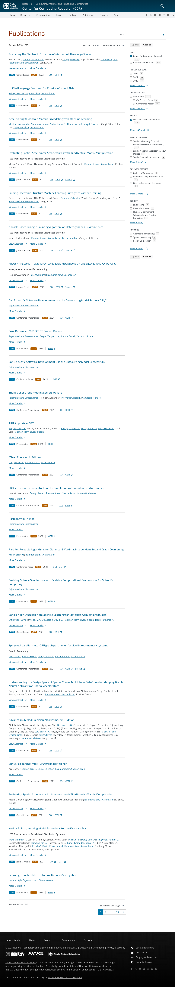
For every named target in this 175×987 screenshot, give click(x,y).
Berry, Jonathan (70, 238)
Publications (88, 15)
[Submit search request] (163, 34)
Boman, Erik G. (67, 336)
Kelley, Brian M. (16, 93)
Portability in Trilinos (21, 518)
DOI (50, 74)
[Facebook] (146, 15)
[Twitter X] (151, 15)
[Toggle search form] (162, 6)
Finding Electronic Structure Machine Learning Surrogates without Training (55, 192)
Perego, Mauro (37, 274)
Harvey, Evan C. (39, 842)
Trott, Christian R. (18, 839)
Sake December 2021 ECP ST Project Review (35, 331)
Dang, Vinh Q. (88, 839)
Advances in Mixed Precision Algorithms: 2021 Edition (41, 719)
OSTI (58, 74)
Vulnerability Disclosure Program (65, 977)
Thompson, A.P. (109, 59)
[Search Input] (142, 34)
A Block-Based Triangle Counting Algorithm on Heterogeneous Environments (56, 226)
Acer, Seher (15, 656)
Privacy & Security (116, 947)
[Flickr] (160, 15)
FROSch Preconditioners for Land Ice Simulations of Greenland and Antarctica (56, 488)
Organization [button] (43, 15)
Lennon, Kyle (15, 880)
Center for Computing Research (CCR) (52, 8)
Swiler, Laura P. (58, 124)
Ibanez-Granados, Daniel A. (80, 842)
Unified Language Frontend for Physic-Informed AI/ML (42, 88)
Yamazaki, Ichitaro (86, 336)
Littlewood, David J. (18, 619)
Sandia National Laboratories (20, 962)
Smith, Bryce (45, 734)
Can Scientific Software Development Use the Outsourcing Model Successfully (57, 361)
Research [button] (25, 15)
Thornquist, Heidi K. (71, 397)
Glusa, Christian (46, 656)
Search (117, 15)
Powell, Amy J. (56, 846)
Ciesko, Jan (74, 839)
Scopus (70, 179)
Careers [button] (104, 15)
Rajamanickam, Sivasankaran (24, 62)
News (13, 15)
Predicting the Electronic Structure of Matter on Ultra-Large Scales (50, 54)
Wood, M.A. (35, 619)
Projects (60, 15)
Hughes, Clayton (17, 428)
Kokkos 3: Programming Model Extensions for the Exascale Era (47, 828)
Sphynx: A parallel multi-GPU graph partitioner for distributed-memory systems (58, 645)
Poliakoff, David (40, 846)
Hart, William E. (106, 428)
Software (73, 15)
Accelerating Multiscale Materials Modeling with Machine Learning (50, 118)
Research (27, 3)
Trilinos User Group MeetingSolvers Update (35, 392)
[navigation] (91, 45)
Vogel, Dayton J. (71, 59)
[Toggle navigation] (5, 15)
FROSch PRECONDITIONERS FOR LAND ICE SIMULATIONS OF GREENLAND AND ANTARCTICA (63, 263)
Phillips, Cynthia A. (70, 428)
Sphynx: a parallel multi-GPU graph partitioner (38, 763)
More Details (38, 68)
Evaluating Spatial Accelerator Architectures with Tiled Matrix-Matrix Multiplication (61, 152)
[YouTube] (155, 15)
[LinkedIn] (168, 15)
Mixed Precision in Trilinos (25, 457)
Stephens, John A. (40, 124)
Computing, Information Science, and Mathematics (62, 3)
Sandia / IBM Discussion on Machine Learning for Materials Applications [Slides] (58, 614)
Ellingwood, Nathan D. (107, 839)
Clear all (148, 44)
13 (118, 912)
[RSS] (173, 15)
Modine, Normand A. (33, 59)
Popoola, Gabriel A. (70, 198)
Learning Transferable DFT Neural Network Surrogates (42, 875)
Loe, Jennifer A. (16, 462)
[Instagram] (164, 15)
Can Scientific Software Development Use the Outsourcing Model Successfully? (58, 300)
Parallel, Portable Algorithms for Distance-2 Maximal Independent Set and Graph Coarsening (66, 549)
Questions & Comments (92, 947)
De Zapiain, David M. (52, 619)
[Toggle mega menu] (170, 6)
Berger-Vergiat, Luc (49, 336)
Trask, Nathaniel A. (104, 619)
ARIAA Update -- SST (21, 423)
